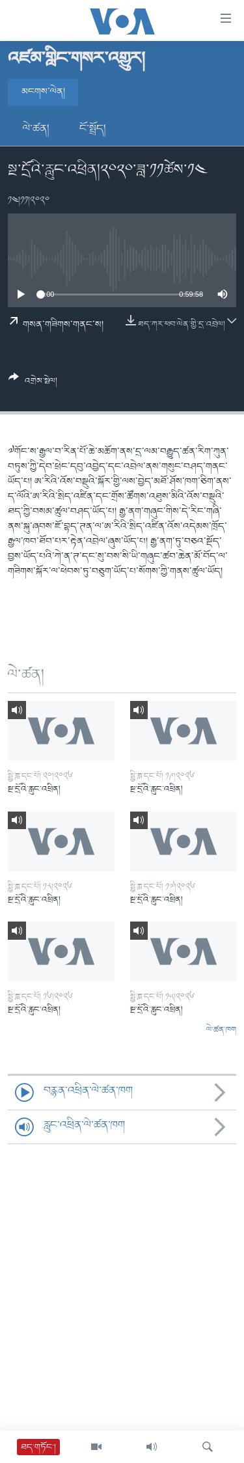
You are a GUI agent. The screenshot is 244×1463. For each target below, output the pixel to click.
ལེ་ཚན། (36, 128)
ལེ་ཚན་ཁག (221, 1030)
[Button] (32, 384)
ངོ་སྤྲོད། (92, 128)
